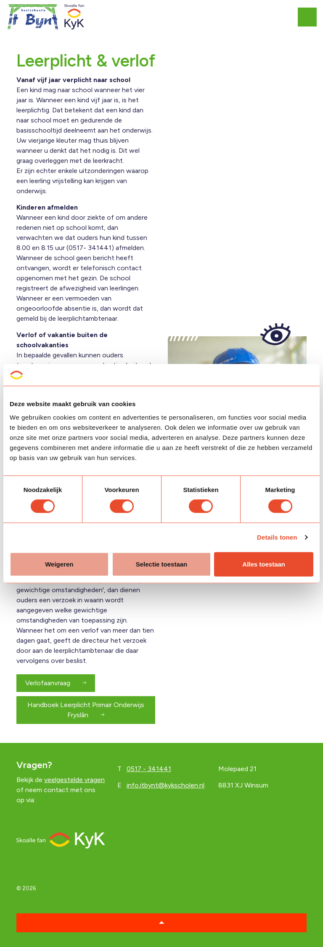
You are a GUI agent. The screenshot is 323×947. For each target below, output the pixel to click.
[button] (161, 922)
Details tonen (277, 537)
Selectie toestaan (162, 563)
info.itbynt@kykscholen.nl (165, 785)
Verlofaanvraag (56, 683)
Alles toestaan (263, 563)
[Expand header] (310, 17)
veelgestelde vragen (74, 780)
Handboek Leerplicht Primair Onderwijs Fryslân (86, 710)
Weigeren (59, 563)
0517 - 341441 (149, 769)
